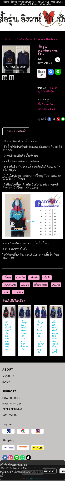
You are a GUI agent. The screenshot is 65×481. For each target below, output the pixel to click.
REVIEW (6, 381)
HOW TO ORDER (11, 398)
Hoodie (25, 284)
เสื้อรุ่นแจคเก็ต (45, 104)
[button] (61, 18)
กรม (6, 292)
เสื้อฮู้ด (46, 277)
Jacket (56, 284)
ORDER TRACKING (12, 409)
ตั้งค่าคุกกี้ (49, 470)
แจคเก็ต (20, 277)
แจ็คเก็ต (34, 277)
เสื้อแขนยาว (10, 284)
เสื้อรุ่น (7, 277)
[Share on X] (54, 119)
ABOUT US (8, 376)
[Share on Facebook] (49, 119)
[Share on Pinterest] (58, 119)
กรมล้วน (18, 292)
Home (7, 39)
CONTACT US (9, 414)
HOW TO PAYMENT (12, 403)
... (15, 39)
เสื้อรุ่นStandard (27, 39)
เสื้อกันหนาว (40, 284)
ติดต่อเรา (41, 73)
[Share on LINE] (63, 119)
